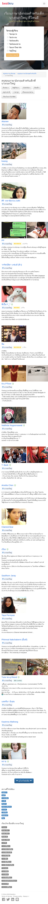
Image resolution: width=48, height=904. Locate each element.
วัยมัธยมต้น (13, 41)
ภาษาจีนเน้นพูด (5, 855)
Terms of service (7, 896)
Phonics (4, 827)
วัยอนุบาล (12, 34)
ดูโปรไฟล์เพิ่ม (24, 781)
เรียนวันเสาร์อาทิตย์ (9, 96)
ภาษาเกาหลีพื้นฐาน (6, 887)
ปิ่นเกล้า (4, 803)
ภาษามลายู (4, 868)
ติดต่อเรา (26, 896)
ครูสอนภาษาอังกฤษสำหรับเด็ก (27, 73)
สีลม (3, 818)
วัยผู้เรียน (15, 87)
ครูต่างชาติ (6, 92)
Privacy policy (17, 896)
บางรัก (3, 801)
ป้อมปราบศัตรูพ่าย (6, 806)
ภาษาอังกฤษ (5, 874)
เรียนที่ (36, 87)
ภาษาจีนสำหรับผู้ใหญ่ (7, 849)
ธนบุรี (3, 795)
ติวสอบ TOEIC (5, 839)
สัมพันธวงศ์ (4, 815)
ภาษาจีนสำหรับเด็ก (6, 852)
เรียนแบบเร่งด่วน (27, 92)
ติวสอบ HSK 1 (5, 830)
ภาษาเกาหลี (5, 883)
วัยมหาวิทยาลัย (14, 47)
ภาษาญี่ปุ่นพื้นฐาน (6, 861)
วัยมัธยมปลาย (13, 44)
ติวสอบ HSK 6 (5, 833)
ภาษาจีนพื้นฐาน (6, 846)
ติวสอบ (6, 87)
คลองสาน (4, 792)
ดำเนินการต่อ (12, 55)
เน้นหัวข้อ (26, 87)
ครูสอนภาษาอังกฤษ (9, 73)
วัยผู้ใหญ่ (11, 51)
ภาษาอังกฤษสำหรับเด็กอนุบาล (9, 880)
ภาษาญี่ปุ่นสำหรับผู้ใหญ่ (7, 865)
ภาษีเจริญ (4, 812)
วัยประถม (12, 37)
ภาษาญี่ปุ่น (4, 858)
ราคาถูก (16, 92)
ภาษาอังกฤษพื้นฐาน (6, 877)
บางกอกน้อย (5, 798)
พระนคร (4, 809)
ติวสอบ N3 (4, 836)
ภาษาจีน (4, 843)
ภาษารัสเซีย (5, 871)
